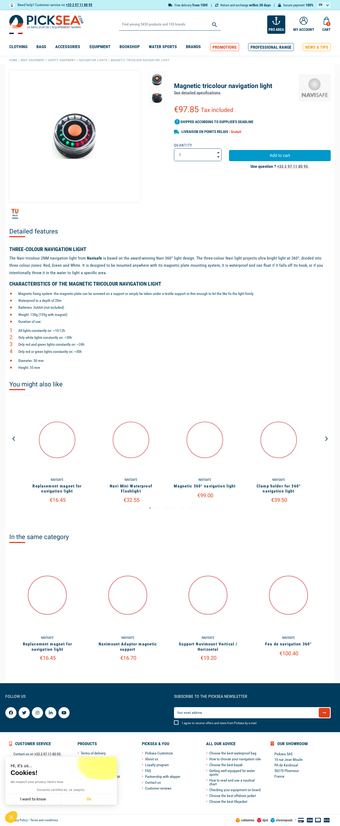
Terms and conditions (44, 820)
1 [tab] (150, 508)
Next (326, 439)
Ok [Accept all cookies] (43, 799)
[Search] (170, 24)
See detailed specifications (197, 92)
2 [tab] (158, 508)
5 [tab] (182, 508)
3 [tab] (166, 508)
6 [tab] (190, 508)
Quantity (183, 145)
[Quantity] (197, 155)
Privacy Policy (18, 820)
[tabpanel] (131, 461)
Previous (13, 439)
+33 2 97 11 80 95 (79, 5)
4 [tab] (174, 508)
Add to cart (280, 155)
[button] (224, 47)
